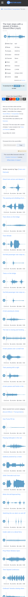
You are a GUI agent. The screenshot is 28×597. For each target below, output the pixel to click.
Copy (21, 145)
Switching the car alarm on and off (14, 541)
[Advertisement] (14, 417)
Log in (17, 85)
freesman (23, 80)
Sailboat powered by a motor (12, 485)
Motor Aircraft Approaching (11, 522)
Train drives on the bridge (11, 217)
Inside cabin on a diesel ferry (12, 560)
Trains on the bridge (9, 273)
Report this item (22, 151)
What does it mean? (14, 160)
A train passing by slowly (11, 311)
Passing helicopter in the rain (12, 466)
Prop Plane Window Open (11, 579)
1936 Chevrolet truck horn (11, 504)
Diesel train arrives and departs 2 (14, 179)
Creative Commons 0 (11, 157)
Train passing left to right (11, 367)
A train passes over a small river (13, 348)
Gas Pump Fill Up (8, 447)
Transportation (15, 113)
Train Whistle (7, 236)
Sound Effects (6, 113)
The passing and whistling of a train (14, 198)
